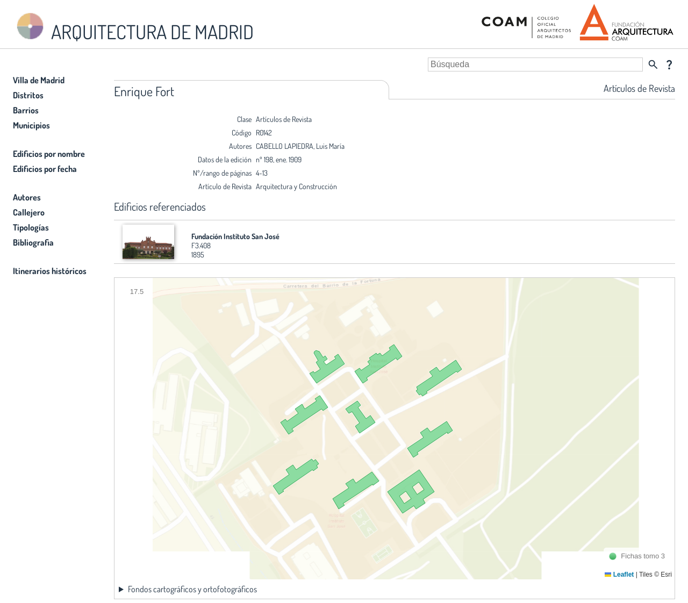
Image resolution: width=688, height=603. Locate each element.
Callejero (29, 212)
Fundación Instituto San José (235, 236)
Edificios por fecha (45, 168)
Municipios (31, 125)
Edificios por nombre (49, 153)
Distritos (28, 95)
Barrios (26, 110)
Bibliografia (33, 242)
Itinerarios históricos (50, 270)
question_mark (669, 64)
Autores (27, 197)
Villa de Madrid (38, 80)
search (653, 64)
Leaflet (619, 574)
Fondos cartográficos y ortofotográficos (192, 589)
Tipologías (31, 227)
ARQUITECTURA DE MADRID (133, 27)
